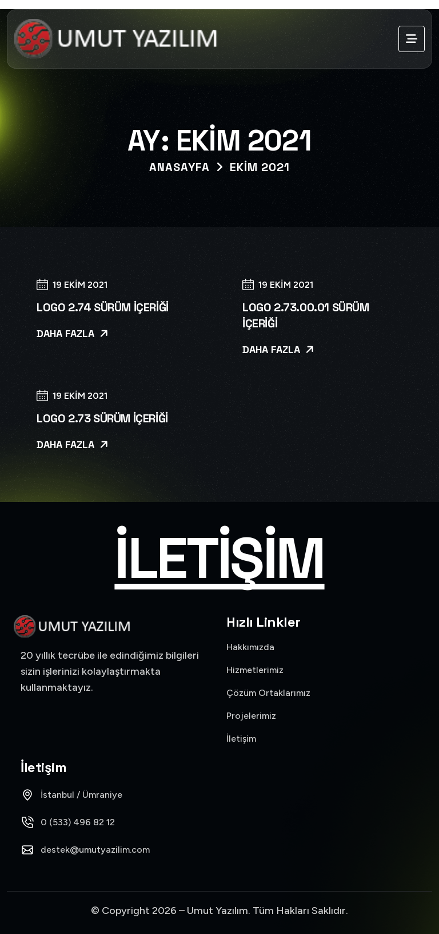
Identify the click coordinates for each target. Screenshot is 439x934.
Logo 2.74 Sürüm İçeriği (103, 307)
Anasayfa (179, 167)
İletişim (219, 558)
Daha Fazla (73, 333)
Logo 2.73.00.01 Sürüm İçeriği (305, 315)
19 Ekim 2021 (72, 285)
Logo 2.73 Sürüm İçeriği (102, 418)
